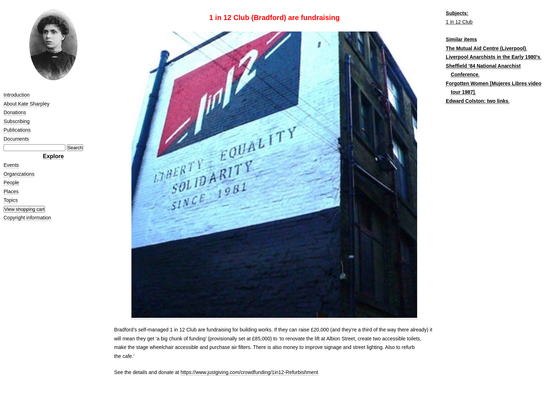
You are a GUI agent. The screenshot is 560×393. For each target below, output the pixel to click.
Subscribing (17, 121)
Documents (16, 139)
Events (11, 165)
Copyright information (27, 217)
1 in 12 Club (459, 22)
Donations (15, 112)
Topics (11, 200)
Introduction (17, 95)
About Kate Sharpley (26, 104)
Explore (53, 156)
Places (11, 191)
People (11, 182)
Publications (17, 130)
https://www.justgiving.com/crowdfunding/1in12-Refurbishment (249, 372)
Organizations (19, 174)
